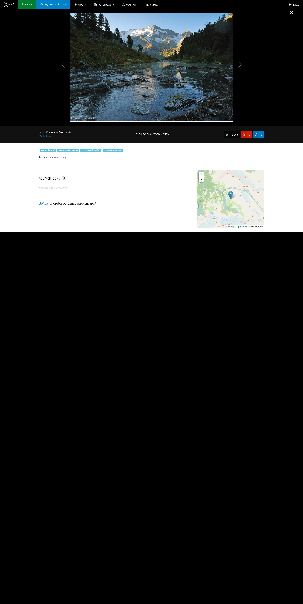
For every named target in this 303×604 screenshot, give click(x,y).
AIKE (9, 4)
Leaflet (229, 226)
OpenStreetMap (244, 226)
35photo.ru (45, 136)
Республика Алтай (53, 4)
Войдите (45, 203)
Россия (27, 4)
